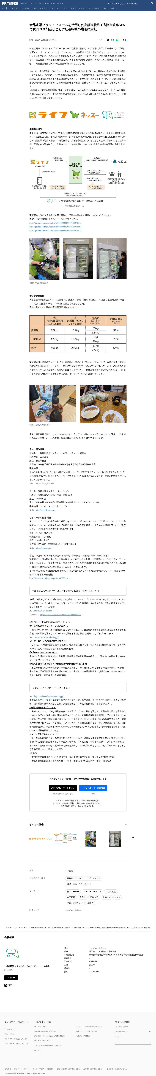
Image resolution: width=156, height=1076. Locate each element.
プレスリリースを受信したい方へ (16, 1039)
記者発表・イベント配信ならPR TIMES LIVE (49, 1036)
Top (3, 8)
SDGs (117, 897)
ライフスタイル (83, 8)
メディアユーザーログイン (63, 788)
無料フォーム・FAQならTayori (86, 1031)
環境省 (90, 903)
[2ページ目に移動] (126, 824)
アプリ (34, 8)
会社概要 (8, 1069)
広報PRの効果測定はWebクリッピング (48, 1045)
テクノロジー (13, 8)
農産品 (83, 897)
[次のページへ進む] (132, 837)
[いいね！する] (100, 40)
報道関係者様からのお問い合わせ (68, 1069)
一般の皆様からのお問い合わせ (116, 1069)
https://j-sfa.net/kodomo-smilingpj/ (49, 696)
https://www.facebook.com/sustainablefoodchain (60, 614)
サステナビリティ (75, 903)
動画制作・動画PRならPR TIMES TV (47, 1031)
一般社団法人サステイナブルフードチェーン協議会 (50, 928)
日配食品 (94, 897)
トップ (8, 928)
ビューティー (55, 8)
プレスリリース (21, 928)
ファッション (68, 8)
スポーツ (114, 8)
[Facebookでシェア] (112, 40)
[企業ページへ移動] (12, 953)
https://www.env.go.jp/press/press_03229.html (48, 578)
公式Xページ (119, 1037)
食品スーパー (73, 892)
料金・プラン (9, 1034)
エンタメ (43, 8)
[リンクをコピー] (124, 40)
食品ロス (107, 897)
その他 (70, 871)
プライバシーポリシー (22, 1069)
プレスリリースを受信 (115, 3)
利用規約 (50, 1069)
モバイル (25, 8)
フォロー (11, 978)
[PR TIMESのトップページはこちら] (32, 3)
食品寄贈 (71, 897)
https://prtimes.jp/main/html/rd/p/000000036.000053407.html (55, 230)
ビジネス (96, 8)
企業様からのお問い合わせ (92, 1069)
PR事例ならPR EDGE (83, 1036)
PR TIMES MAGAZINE (42, 1041)
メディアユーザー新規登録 (93, 788)
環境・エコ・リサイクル (78, 884)
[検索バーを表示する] (152, 3)
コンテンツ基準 (38, 1069)
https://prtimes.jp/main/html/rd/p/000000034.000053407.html (55, 223)
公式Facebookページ (122, 1026)
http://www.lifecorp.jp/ (45, 510)
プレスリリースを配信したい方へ (16, 1043)
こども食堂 (111, 892)
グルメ (105, 8)
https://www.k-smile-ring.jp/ (47, 637)
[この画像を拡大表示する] (41, 839)
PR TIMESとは (10, 1029)
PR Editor (37, 1050)
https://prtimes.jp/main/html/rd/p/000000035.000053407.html (55, 227)
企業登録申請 (132, 3)
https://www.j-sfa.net (73, 910)
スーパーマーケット (92, 892)
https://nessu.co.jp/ (43, 548)
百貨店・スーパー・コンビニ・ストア (83, 878)
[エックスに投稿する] (108, 40)
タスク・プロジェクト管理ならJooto (89, 1026)
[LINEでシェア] (117, 40)
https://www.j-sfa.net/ (45, 483)
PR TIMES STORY (40, 1026)
